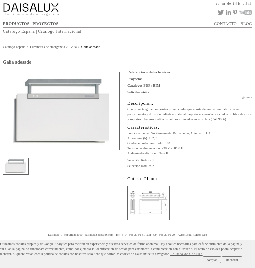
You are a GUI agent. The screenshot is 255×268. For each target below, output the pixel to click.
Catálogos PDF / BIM (144, 85)
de (229, 3)
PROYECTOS (46, 23)
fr (234, 3)
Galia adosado (90, 47)
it (239, 3)
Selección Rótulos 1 (141, 160)
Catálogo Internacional (60, 31)
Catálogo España (19, 31)
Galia (73, 47)
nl (249, 3)
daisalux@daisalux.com (99, 234)
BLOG (246, 23)
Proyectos (135, 79)
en (223, 3)
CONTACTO (225, 23)
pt (244, 3)
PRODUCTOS (16, 23)
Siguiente (245, 97)
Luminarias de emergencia (47, 47)
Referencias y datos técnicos (149, 72)
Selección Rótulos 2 (141, 166)
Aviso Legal (185, 234)
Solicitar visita (138, 92)
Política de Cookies (186, 254)
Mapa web (200, 234)
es (217, 3)
